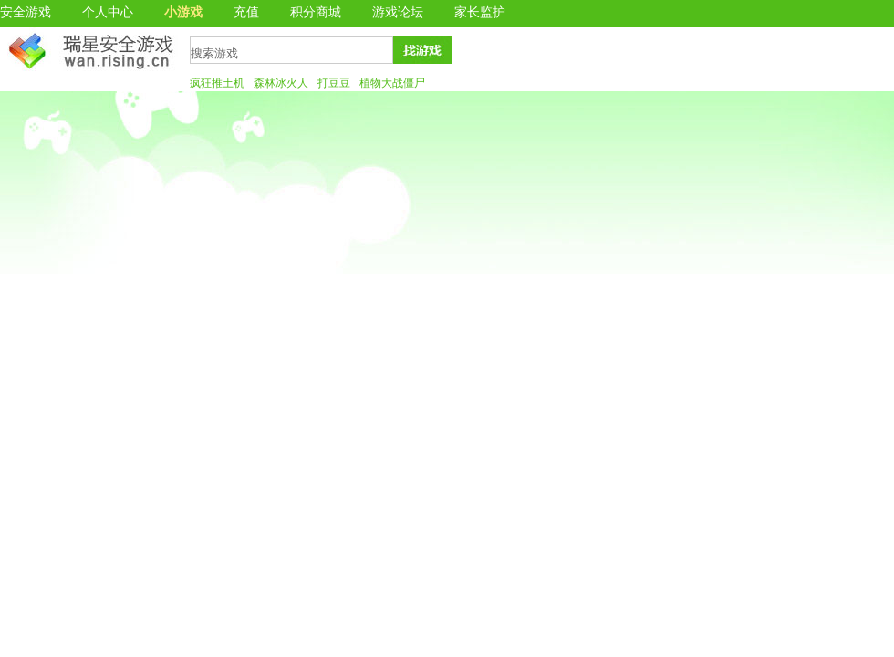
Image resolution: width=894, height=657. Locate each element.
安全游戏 (25, 12)
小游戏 (183, 12)
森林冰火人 (281, 83)
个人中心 (107, 12)
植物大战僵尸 (392, 83)
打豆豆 (333, 83)
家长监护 (479, 12)
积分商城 (315, 12)
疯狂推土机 (217, 83)
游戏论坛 (397, 12)
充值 (246, 12)
